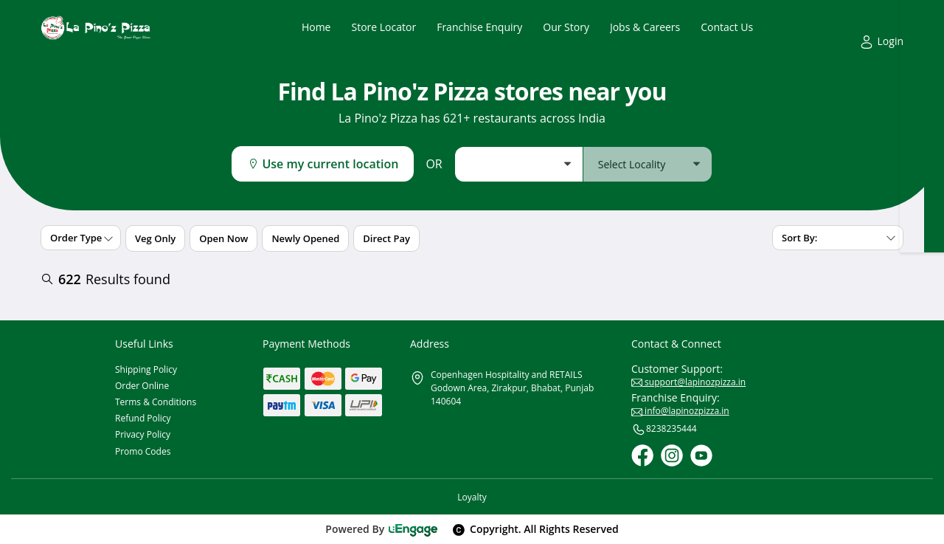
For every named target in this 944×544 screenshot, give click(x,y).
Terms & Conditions (155, 402)
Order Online (142, 385)
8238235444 (664, 429)
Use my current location (322, 164)
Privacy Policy (142, 434)
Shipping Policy (146, 369)
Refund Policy (143, 418)
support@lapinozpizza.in (688, 382)
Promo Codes (142, 451)
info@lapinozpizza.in (680, 410)
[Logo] (96, 28)
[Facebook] (642, 455)
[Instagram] (672, 455)
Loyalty (471, 497)
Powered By (381, 529)
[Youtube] (701, 455)
